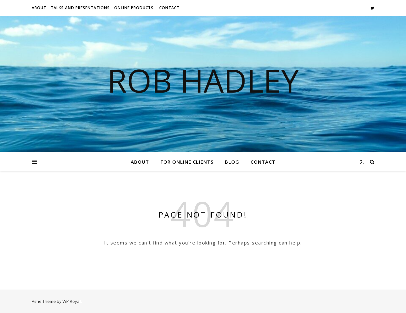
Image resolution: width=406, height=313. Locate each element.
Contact (169, 7)
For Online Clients (186, 162)
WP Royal (71, 301)
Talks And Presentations (80, 7)
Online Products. (134, 7)
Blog (232, 162)
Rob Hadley (203, 80)
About (39, 7)
